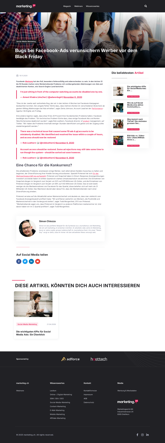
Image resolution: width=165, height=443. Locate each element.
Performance (97, 108)
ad (77, 131)
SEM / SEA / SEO (57, 398)
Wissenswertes (92, 6)
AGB (85, 398)
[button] (146, 6)
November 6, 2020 (72, 97)
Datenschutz (89, 402)
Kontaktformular (90, 391)
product (86, 121)
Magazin (67, 6)
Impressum (88, 394)
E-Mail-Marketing (57, 410)
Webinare (78, 6)
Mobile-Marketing (57, 414)
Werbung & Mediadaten (127, 391)
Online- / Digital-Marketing (61, 394)
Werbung (29, 81)
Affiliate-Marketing (58, 418)
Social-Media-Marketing (26, 41)
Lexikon (53, 391)
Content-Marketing (58, 406)
